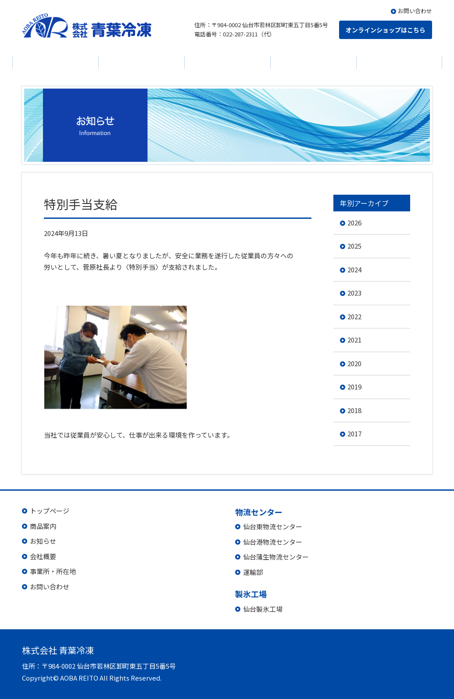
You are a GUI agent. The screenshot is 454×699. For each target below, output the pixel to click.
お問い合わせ (415, 11)
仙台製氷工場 (262, 608)
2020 (354, 363)
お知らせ (141, 62)
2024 (354, 269)
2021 (354, 339)
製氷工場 (399, 62)
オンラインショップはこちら (385, 29)
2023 (354, 292)
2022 (354, 316)
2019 (354, 386)
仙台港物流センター (272, 541)
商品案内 (55, 62)
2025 (354, 245)
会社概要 (227, 62)
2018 (354, 410)
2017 (354, 433)
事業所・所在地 (53, 571)
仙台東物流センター (272, 526)
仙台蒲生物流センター (276, 556)
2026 (354, 222)
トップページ (49, 510)
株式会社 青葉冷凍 (86, 25)
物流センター (313, 62)
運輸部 (253, 572)
